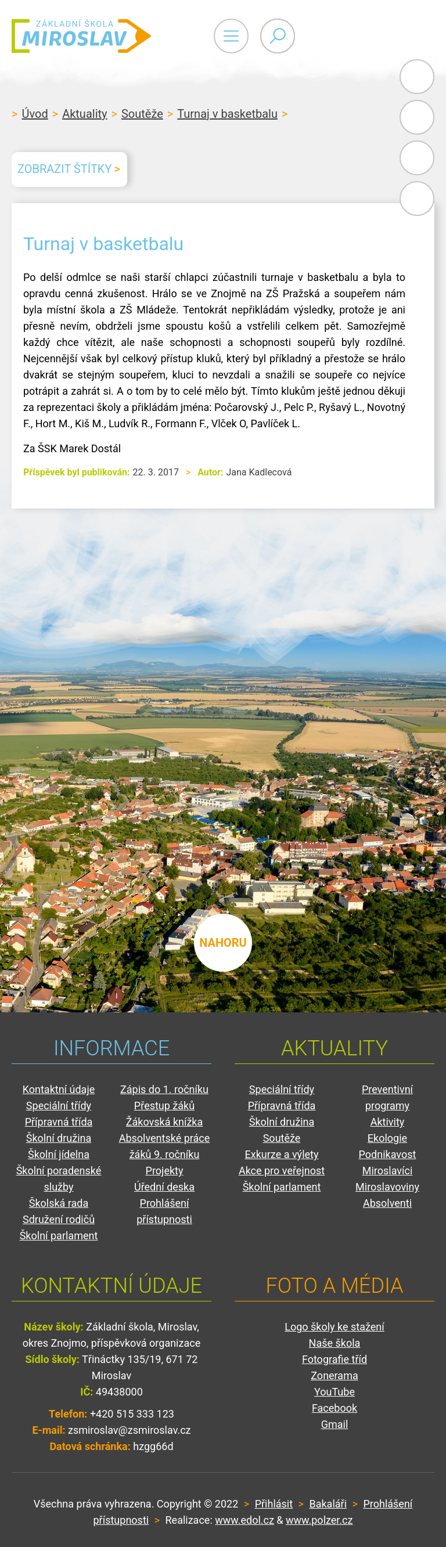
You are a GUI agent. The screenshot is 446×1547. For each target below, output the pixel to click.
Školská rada (59, 1203)
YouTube (334, 1392)
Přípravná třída (59, 1122)
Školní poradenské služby (59, 1178)
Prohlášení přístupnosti (164, 1211)
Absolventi (387, 1203)
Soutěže (142, 114)
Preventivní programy (387, 1097)
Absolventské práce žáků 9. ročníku (164, 1146)
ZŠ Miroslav (81, 36)
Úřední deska (164, 1187)
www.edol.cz (244, 1520)
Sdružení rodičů (59, 1219)
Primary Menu (370, 36)
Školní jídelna (58, 1154)
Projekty (165, 1170)
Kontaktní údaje (59, 1089)
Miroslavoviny (387, 1187)
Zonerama (334, 1375)
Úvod (34, 114)
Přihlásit (274, 1504)
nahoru (223, 943)
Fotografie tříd (334, 1359)
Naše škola (335, 1343)
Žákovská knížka (164, 1122)
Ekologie (387, 1138)
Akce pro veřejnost (282, 1170)
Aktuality (84, 114)
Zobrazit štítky (64, 169)
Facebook (417, 198)
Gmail (415, 158)
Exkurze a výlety (282, 1154)
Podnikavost (387, 1154)
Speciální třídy (58, 1105)
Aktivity (388, 1122)
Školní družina (59, 1138)
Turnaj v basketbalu (227, 114)
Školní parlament (59, 1235)
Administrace (417, 77)
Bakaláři (417, 117)
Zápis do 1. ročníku (164, 1089)
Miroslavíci (387, 1170)
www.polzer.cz (319, 1520)
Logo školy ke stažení (334, 1327)
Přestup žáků (164, 1105)
